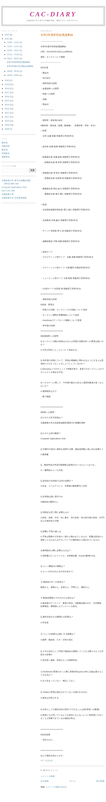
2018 (7, 88)
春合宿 (5, 149)
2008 (7, 129)
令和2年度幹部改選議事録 (18, 62)
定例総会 (6, 153)
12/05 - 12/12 (13, 42)
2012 (7, 113)
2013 (7, 109)
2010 (7, 121)
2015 (7, 100)
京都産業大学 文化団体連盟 (14, 198)
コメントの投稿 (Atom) (56, 787)
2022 (7, 35)
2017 (7, 92)
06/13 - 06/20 (13, 58)
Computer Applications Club (14, 187)
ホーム (73, 781)
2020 (7, 80)
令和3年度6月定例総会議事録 (20, 66)
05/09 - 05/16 (13, 71)
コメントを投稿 (48, 776)
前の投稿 (100, 781)
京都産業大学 (8, 194)
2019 (7, 84)
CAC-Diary (53, 14)
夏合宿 (5, 142)
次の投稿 (45, 781)
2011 (7, 117)
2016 (7, 96)
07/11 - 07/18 (13, 54)
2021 (7, 39)
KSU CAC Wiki (8, 190)
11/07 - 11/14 (13, 46)
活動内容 (6, 146)
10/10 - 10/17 (13, 50)
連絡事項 (6, 157)
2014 (7, 104)
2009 (7, 125)
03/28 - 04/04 (13, 75)
